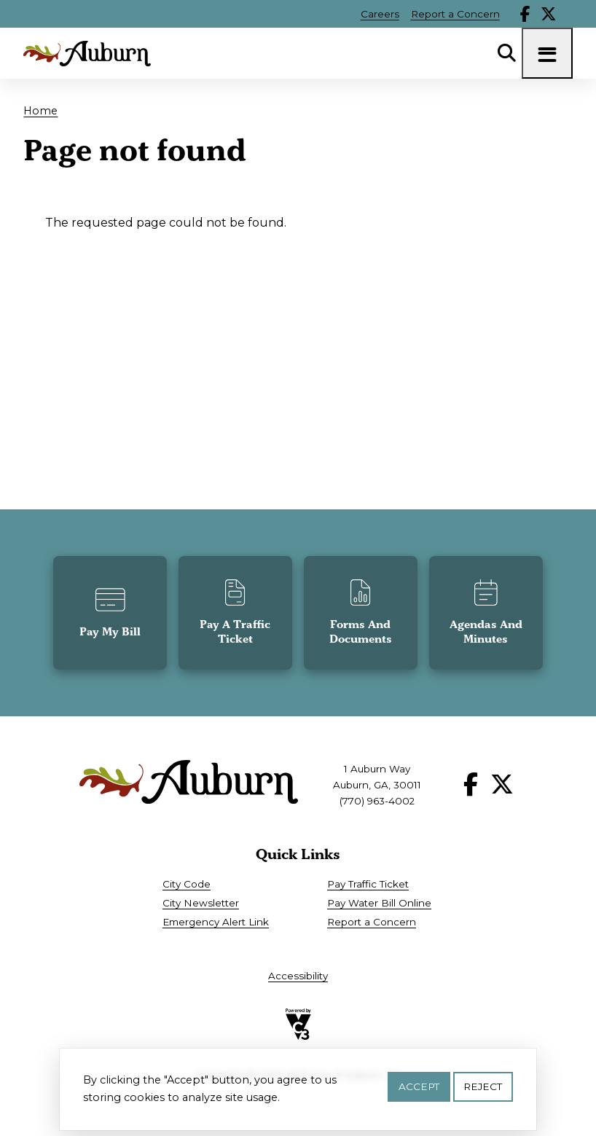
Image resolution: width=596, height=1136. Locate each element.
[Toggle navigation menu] (547, 53)
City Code (186, 884)
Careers (380, 14)
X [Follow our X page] (549, 14)
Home (40, 110)
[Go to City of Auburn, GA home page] (87, 53)
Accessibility (298, 976)
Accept (419, 1091)
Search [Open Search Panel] (507, 53)
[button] (110, 613)
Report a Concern (455, 14)
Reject (482, 1091)
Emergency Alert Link (215, 922)
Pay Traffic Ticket (368, 884)
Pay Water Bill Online (379, 903)
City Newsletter (200, 903)
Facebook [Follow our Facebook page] (525, 14)
